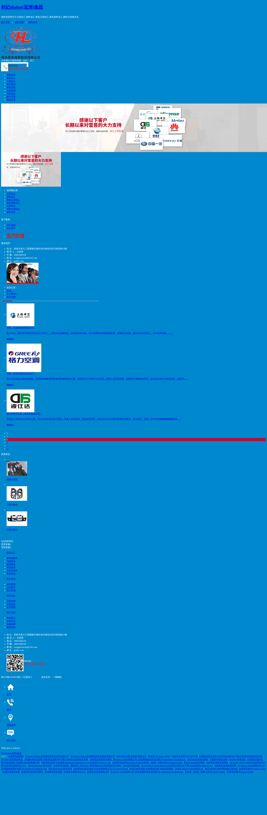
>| (7, 449)
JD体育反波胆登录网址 (217, 762)
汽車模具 (11, 561)
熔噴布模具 (12, 558)
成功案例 (11, 225)
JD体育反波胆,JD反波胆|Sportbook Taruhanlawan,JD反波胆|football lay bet (76, 762)
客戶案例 (11, 84)
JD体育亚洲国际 (16, 756)
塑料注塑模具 (13, 209)
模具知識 (11, 87)
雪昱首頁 (11, 75)
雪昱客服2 (6, 547)
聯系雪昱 (11, 100)
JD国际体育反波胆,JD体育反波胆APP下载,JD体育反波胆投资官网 (231, 756)
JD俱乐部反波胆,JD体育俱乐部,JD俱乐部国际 (151, 769)
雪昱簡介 (11, 618)
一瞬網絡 (56, 677)
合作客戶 (11, 228)
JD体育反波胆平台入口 (74, 772)
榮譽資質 (11, 627)
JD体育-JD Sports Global (159, 756)
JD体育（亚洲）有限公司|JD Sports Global (205, 772)
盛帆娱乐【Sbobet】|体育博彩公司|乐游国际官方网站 (96, 765)
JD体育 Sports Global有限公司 (189, 769)
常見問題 (11, 607)
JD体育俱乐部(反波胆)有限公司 (131, 756)
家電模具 (11, 564)
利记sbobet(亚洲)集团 (22, 7)
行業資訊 (11, 604)
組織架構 (11, 624)
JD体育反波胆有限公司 (98, 772)
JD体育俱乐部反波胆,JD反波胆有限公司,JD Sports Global (100, 769)
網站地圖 (19, 22)
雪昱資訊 (11, 93)
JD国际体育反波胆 (219, 759)
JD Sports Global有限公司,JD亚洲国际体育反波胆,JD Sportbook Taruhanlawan (149, 759)
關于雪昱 (5, 22)
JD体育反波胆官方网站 (100, 759)
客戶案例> (13, 293)
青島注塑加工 (13, 200)
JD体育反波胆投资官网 (225, 765)
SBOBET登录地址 (237, 759)
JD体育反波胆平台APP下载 (184, 756)
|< (7, 433)
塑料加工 (11, 196)
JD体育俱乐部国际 (53, 772)
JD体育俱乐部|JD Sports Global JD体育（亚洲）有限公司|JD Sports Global (147, 762)
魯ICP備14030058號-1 (11, 677)
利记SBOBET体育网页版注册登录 (221, 769)
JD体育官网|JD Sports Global (252, 769)
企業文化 (11, 621)
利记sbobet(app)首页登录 (40, 765)
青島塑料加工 (13, 203)
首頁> (11, 290)
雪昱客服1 (6, 544)
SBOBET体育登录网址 (12, 759)
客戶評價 (11, 297)
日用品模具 (12, 570)
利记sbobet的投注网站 (198, 759)
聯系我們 (33, 22)
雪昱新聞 (11, 601)
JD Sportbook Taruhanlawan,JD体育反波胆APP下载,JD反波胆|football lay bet (177, 765)
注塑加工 (11, 81)
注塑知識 (11, 90)
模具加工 (11, 78)
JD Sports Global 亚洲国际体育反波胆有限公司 (47, 756)
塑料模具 (11, 212)
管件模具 (11, 567)
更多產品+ (12, 573)
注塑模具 (11, 206)
